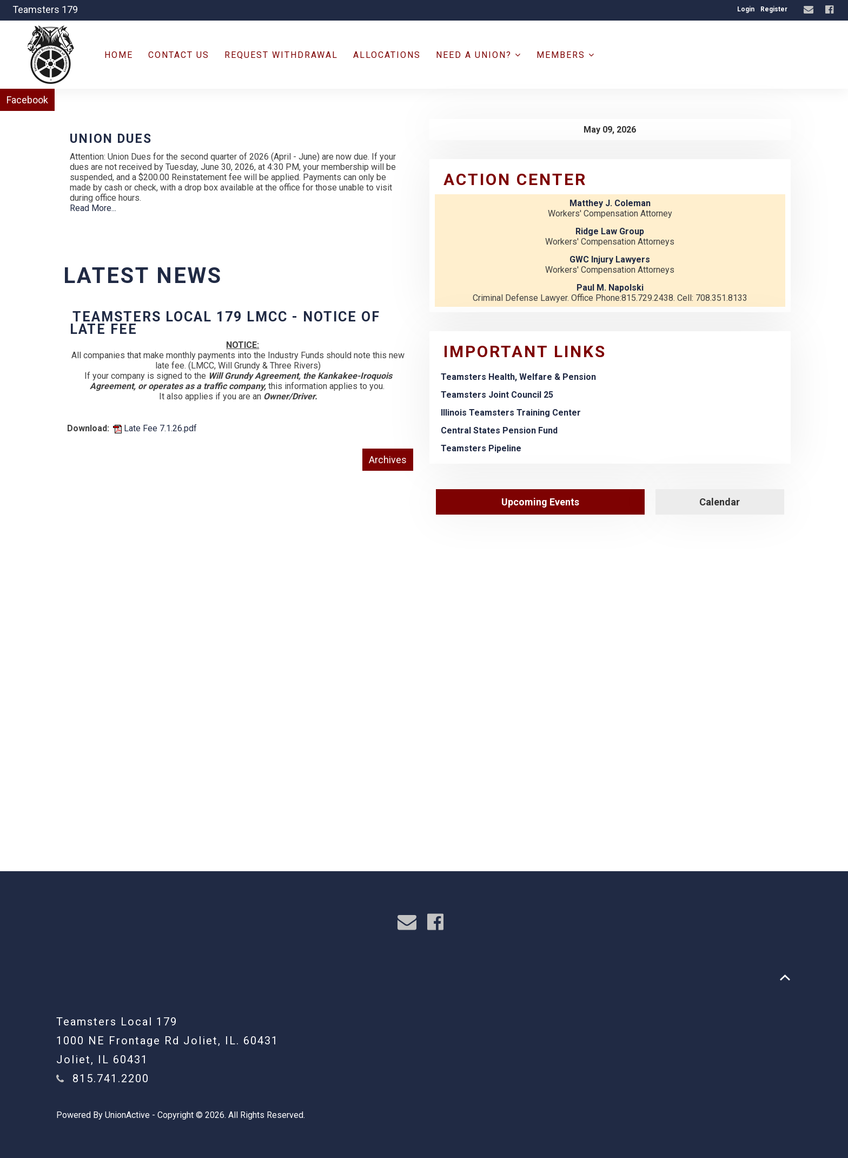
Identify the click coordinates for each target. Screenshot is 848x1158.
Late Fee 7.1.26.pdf (155, 428)
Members (565, 55)
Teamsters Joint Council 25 (497, 395)
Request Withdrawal (281, 55)
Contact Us (178, 55)
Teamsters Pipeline (481, 448)
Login (745, 9)
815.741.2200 (110, 1078)
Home (118, 55)
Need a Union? (478, 55)
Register (773, 9)
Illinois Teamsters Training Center (511, 412)
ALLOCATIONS (387, 55)
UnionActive (127, 1115)
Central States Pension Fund (499, 430)
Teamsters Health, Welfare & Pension (518, 377)
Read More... (93, 208)
